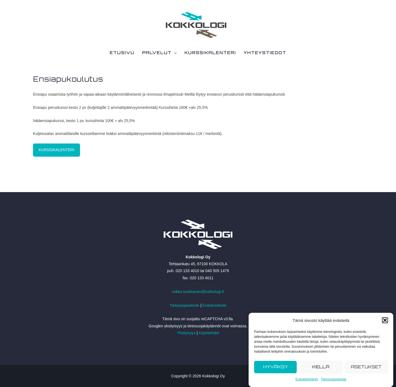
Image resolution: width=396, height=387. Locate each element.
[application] (174, 53)
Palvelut (159, 53)
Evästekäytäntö (306, 379)
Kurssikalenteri (210, 52)
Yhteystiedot (265, 52)
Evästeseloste (214, 305)
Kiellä (320, 366)
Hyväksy (275, 366)
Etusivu (122, 52)
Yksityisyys (186, 333)
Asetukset (366, 366)
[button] (385, 320)
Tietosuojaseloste (333, 379)
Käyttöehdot (209, 333)
